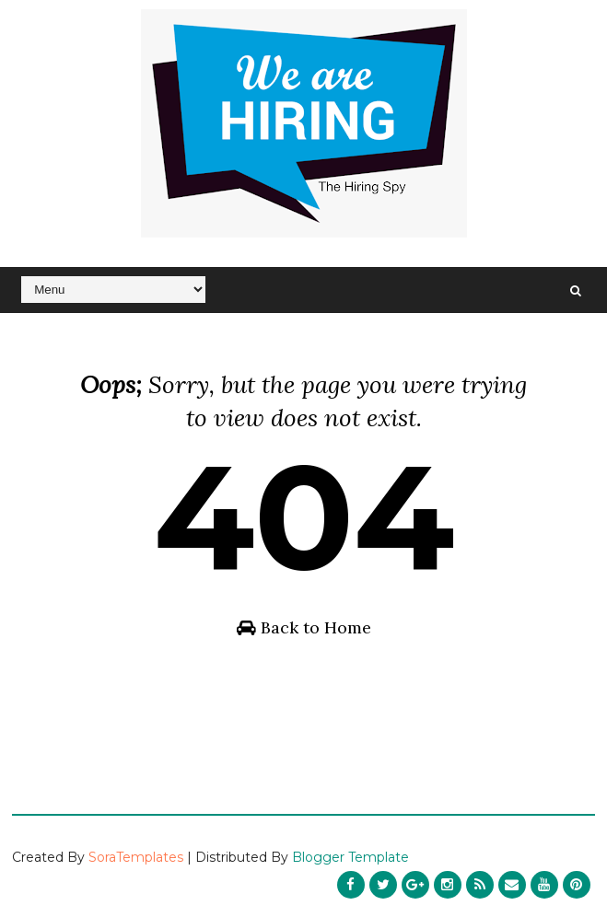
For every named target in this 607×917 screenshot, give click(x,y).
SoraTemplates (135, 857)
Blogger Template (350, 857)
